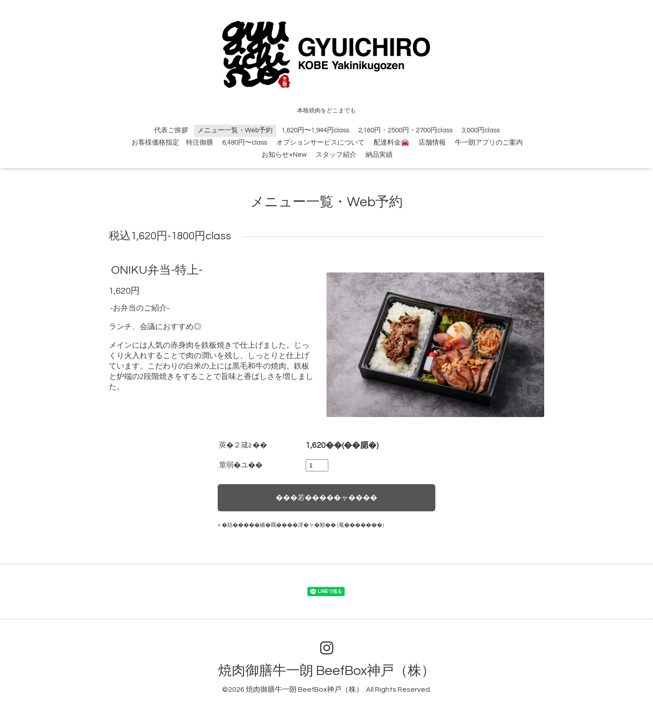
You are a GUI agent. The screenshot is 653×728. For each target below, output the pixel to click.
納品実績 (379, 154)
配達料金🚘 (391, 142)
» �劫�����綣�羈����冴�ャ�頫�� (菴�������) (301, 525)
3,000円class (481, 130)
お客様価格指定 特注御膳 (172, 142)
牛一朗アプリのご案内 (489, 142)
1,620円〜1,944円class (315, 130)
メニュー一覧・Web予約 (235, 130)
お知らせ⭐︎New (284, 154)
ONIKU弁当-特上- (157, 270)
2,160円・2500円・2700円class (405, 130)
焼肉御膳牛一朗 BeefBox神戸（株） (326, 671)
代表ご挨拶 (171, 130)
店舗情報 (432, 142)
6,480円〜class (244, 142)
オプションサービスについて (320, 142)
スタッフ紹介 (336, 154)
